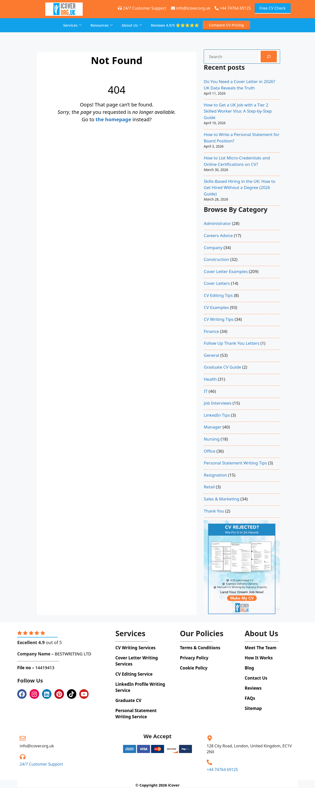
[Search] (269, 57)
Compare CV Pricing (226, 24)
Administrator (217, 223)
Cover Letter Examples (226, 271)
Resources (102, 25)
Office (209, 451)
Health (210, 379)
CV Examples (216, 307)
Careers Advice (218, 235)
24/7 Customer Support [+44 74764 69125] (142, 8)
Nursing (212, 439)
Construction (216, 259)
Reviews (175, 25)
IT (205, 391)
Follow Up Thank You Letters (231, 343)
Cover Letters (217, 283)
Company (213, 247)
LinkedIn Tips (217, 415)
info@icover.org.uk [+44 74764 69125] (190, 8)
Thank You (214, 511)
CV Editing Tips (218, 295)
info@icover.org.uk (37, 746)
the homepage (113, 119)
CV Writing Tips (219, 319)
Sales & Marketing (221, 499)
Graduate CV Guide (222, 367)
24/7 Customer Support (41, 764)
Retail (209, 487)
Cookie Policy (193, 668)
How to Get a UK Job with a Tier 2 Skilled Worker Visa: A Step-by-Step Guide (238, 111)
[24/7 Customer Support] (23, 757)
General (211, 355)
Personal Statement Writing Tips (235, 463)
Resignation (215, 475)
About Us (132, 25)
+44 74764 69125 (233, 8)
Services (72, 25)
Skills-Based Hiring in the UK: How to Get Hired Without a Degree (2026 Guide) (239, 187)
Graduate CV (128, 700)
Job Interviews (218, 403)
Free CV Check (273, 8)
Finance (211, 331)
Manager (212, 427)
